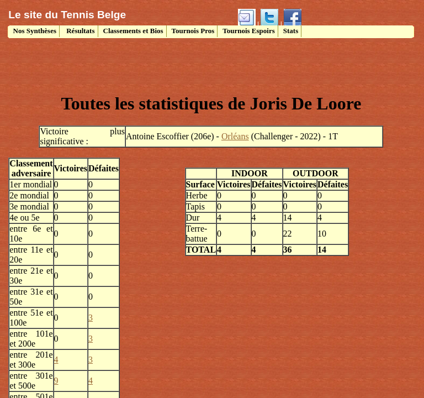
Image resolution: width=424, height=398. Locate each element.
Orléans (235, 136)
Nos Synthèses (33, 31)
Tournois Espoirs (248, 31)
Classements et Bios (133, 31)
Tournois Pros (193, 31)
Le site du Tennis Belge (67, 14)
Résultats (80, 31)
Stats (290, 31)
